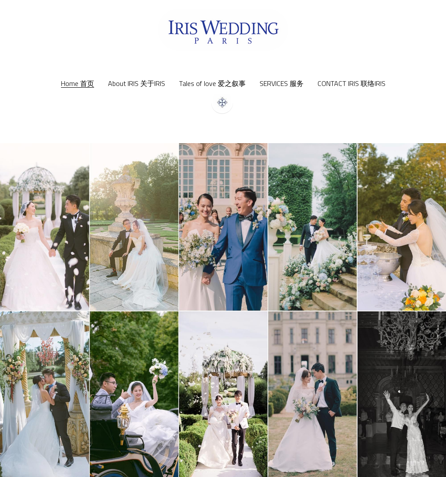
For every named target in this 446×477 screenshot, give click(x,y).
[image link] (223, 29)
